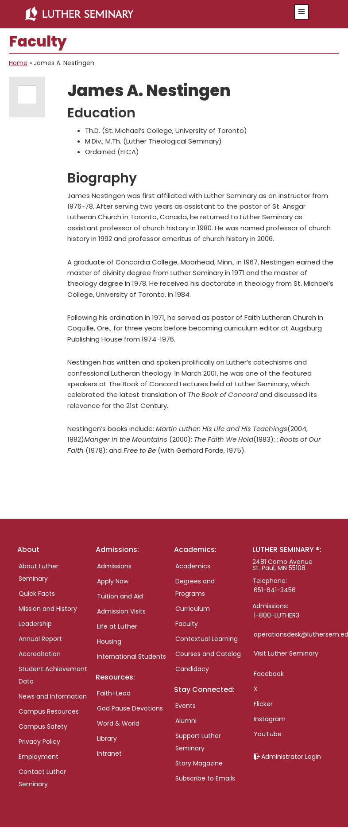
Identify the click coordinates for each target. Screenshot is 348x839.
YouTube (268, 734)
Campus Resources (49, 711)
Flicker (263, 703)
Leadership (35, 623)
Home (18, 62)
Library (107, 738)
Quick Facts (37, 593)
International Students (131, 656)
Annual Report (40, 638)
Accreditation (40, 653)
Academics (192, 566)
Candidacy (192, 668)
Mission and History (48, 608)
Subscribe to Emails (205, 778)
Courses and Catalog (208, 653)
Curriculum (192, 608)
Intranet (109, 753)
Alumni (186, 720)
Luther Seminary (147, 14)
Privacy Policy (39, 741)
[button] (301, 11)
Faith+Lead (114, 693)
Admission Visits (121, 611)
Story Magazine (199, 763)
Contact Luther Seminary (42, 778)
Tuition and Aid (120, 596)
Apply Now (112, 581)
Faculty (186, 623)
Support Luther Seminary (198, 742)
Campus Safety (43, 726)
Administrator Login (291, 756)
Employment (38, 756)
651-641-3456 (275, 590)
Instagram (270, 719)
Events (185, 705)
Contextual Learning (206, 638)
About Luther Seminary (38, 572)
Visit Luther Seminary (286, 653)
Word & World (118, 723)
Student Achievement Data (53, 675)
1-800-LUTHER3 (276, 615)
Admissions (114, 566)
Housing (109, 641)
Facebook (269, 673)
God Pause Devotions (130, 708)
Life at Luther (117, 626)
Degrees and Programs (195, 587)
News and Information (53, 696)
